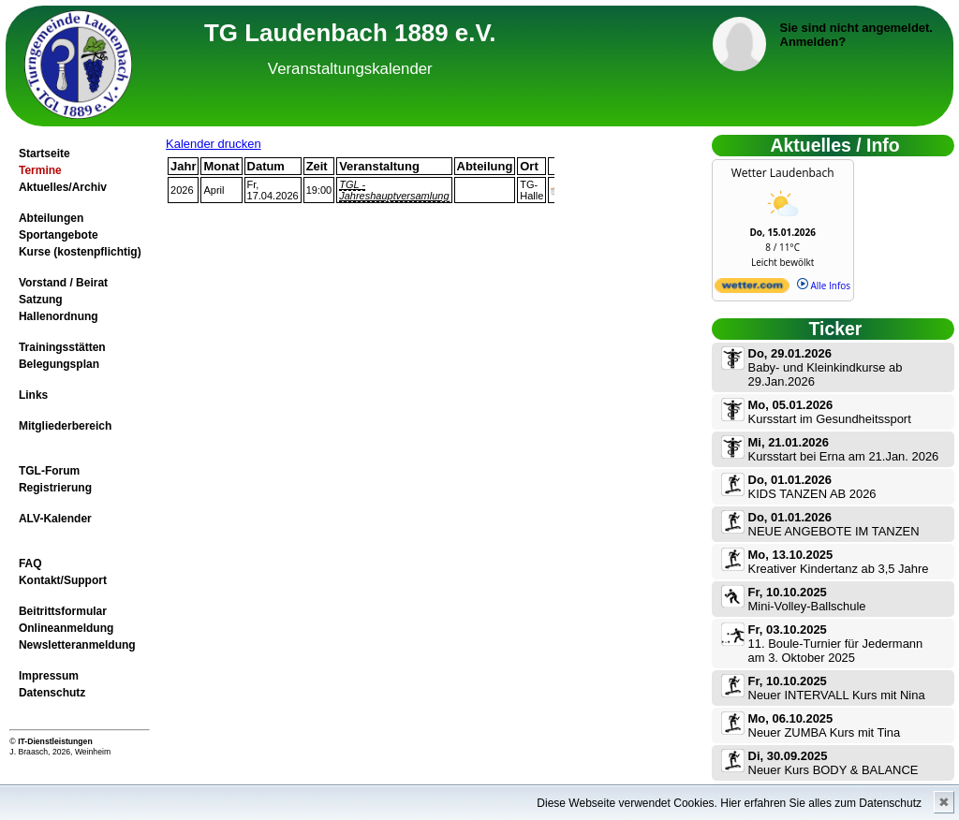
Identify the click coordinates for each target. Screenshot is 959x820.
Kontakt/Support (63, 580)
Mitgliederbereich (65, 425)
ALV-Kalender (55, 518)
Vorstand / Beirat (63, 282)
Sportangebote (58, 235)
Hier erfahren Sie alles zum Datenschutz (821, 803)
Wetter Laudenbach (782, 173)
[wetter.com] (752, 289)
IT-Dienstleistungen (55, 741)
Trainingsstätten (62, 347)
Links (33, 395)
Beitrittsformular (63, 611)
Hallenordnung (58, 316)
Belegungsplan (59, 364)
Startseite (44, 153)
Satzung (41, 299)
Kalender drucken (213, 144)
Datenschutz (52, 692)
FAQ (30, 563)
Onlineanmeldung (66, 628)
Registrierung (55, 487)
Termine (40, 170)
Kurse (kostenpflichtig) (80, 251)
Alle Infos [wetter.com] (823, 285)
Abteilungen (51, 218)
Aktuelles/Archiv (63, 187)
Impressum (49, 675)
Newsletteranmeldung (77, 645)
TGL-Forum (49, 470)
